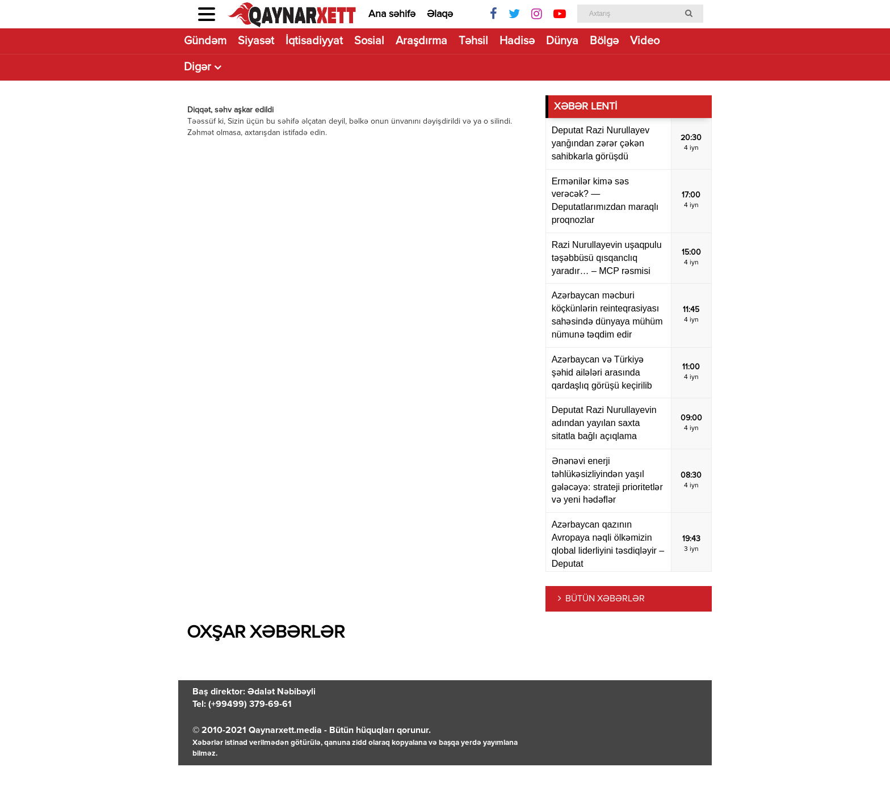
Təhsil (473, 41)
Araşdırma (421, 41)
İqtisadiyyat (314, 41)
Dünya (562, 41)
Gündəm (205, 41)
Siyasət (256, 41)
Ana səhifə (391, 14)
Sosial (369, 41)
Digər (197, 67)
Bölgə (604, 41)
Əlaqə (440, 14)
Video (645, 41)
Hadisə (517, 41)
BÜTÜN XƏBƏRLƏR (605, 599)
